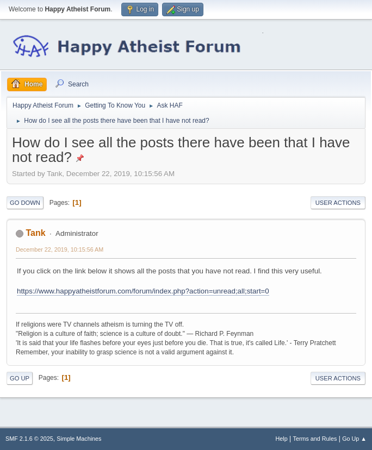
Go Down (25, 202)
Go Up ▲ (354, 438)
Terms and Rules (315, 438)
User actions (338, 202)
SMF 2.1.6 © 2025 (29, 438)
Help (282, 438)
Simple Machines (79, 438)
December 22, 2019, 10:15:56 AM (59, 249)
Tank (35, 233)
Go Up (19, 378)
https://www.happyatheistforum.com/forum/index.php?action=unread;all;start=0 (143, 291)
